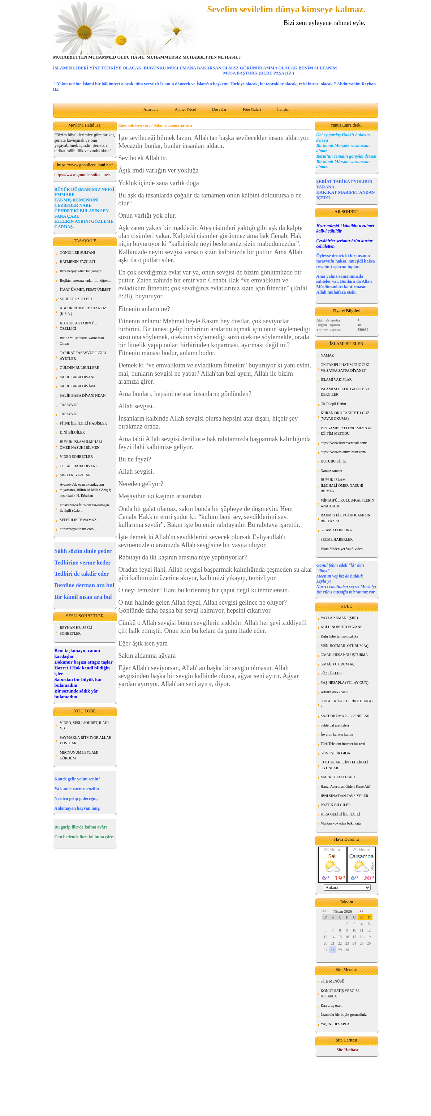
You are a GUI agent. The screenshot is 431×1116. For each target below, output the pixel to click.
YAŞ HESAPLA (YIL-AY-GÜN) (344, 683)
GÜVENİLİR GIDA (335, 753)
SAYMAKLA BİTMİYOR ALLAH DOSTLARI (86, 740)
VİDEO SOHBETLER (76, 457)
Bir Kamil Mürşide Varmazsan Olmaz (82, 341)
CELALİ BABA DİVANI (78, 466)
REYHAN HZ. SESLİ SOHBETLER (76, 630)
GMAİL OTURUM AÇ (338, 664)
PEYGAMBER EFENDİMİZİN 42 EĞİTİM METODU (346, 431)
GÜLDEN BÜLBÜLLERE (79, 368)
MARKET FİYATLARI (338, 777)
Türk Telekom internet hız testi (343, 744)
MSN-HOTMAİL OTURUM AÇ (344, 646)
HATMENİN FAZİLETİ (77, 262)
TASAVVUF (69, 405)
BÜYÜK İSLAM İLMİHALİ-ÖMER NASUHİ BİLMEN (342, 485)
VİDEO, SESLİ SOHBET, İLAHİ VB (84, 725)
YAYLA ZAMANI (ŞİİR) (339, 618)
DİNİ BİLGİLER (72, 432)
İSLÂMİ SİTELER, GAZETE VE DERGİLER (345, 392)
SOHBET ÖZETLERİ (76, 299)
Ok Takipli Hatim (333, 404)
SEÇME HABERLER (337, 539)
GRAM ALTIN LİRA (336, 530)
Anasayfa (151, 109)
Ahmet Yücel (185, 109)
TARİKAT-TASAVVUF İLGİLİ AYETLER (83, 356)
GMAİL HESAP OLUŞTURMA (344, 655)
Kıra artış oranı (332, 1006)
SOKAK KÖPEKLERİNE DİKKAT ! (347, 704)
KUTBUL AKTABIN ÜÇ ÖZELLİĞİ (78, 326)
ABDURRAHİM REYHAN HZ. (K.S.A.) (83, 311)
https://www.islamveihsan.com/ (343, 452)
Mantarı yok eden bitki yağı (341, 823)
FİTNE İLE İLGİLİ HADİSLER (83, 423)
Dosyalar (219, 109)
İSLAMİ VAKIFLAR (336, 380)
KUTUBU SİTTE (333, 461)
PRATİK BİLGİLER (336, 805)
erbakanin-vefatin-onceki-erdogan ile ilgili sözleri (84, 508)
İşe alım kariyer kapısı (337, 734)
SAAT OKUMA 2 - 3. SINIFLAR (345, 716)
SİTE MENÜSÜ (333, 981)
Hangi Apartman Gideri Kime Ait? (346, 786)
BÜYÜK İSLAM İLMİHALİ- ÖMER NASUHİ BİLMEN (82, 445)
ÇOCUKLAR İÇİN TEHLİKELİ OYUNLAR (344, 765)
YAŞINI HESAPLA (335, 1024)
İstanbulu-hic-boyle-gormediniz (344, 1015)
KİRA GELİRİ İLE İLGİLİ (340, 814)
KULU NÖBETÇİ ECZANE (342, 627)
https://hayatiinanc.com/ (77, 529)
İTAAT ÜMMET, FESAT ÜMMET (85, 289)
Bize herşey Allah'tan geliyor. (81, 271)
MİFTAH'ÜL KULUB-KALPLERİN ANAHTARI (347, 503)
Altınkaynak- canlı (334, 692)
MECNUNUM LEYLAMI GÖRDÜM (79, 755)
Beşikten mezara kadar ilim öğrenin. (86, 280)
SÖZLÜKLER (331, 673)
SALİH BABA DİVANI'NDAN (83, 395)
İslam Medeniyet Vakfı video (342, 549)
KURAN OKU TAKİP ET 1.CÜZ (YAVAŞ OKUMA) (345, 416)
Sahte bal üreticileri (335, 725)
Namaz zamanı (331, 471)
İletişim (283, 109)
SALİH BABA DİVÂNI (77, 386)
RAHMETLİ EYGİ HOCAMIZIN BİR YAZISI (346, 518)
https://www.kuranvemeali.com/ (344, 443)
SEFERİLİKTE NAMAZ (78, 520)
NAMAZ (327, 355)
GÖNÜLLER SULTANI (77, 253)
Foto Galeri (252, 109)
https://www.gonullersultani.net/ (83, 174)
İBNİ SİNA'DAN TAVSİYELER (344, 796)
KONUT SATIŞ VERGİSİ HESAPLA (340, 993)
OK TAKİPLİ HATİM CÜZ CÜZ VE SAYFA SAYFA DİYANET (345, 367)
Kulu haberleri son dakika (339, 636)
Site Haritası (347, 1049)
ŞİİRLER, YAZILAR (75, 475)
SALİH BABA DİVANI (77, 377)
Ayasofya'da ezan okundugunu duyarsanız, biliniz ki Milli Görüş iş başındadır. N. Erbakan (86, 490)
